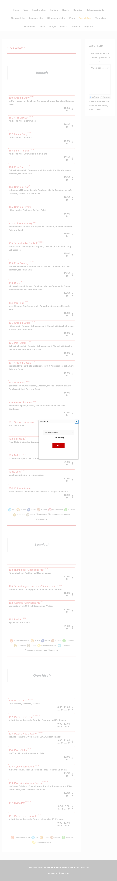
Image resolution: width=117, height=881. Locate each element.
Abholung (58, 438)
